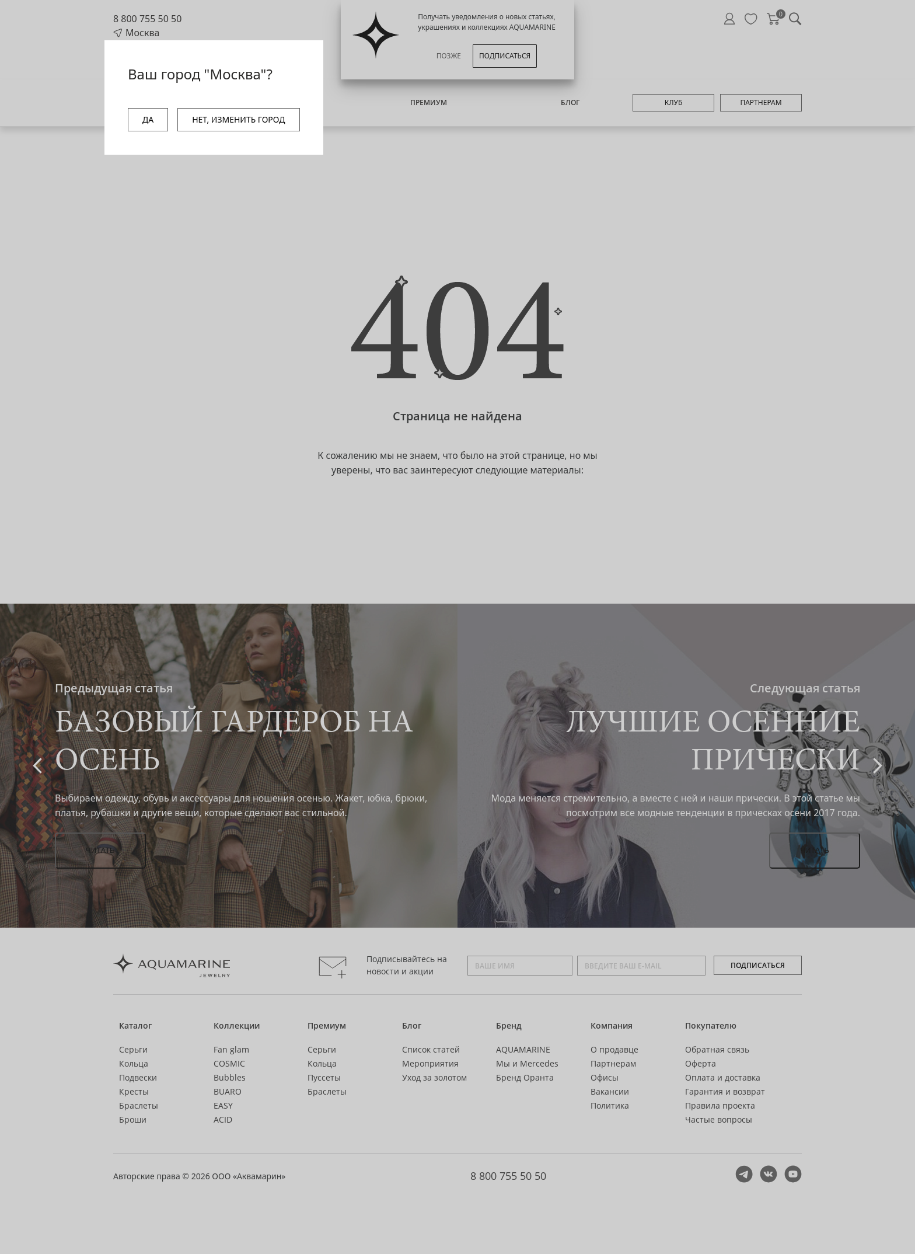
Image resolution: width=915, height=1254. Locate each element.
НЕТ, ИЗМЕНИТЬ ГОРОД (238, 119)
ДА (147, 119)
